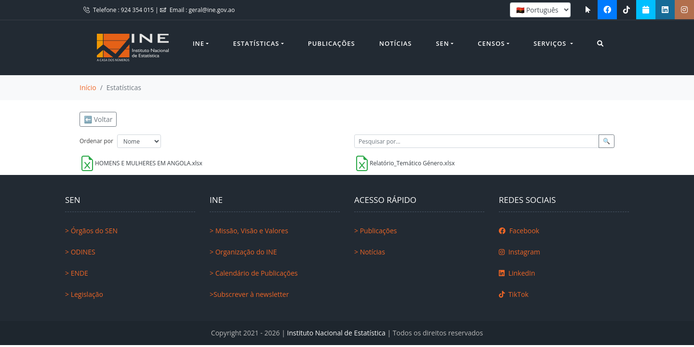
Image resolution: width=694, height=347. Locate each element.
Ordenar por (96, 141)
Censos (491, 43)
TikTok (514, 294)
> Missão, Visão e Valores (249, 230)
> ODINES (80, 251)
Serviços (551, 43)
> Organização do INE (243, 251)
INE (198, 43)
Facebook (519, 230)
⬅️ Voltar (98, 119)
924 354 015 (138, 10)
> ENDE (76, 273)
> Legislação (84, 294)
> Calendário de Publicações (254, 273)
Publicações (331, 43)
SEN (442, 43)
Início (88, 87)
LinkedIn (517, 273)
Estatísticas (256, 43)
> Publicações (375, 230)
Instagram (519, 251)
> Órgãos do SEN (91, 230)
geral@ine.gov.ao (212, 10)
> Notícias (369, 251)
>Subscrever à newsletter (249, 294)
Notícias (395, 43)
